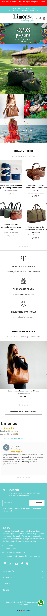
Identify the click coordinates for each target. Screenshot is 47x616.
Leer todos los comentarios (11, 438)
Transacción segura (23, 266)
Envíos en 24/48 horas (23, 312)
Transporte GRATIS (23, 289)
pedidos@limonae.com (15, 552)
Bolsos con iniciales (11, 232)
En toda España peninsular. (23, 317)
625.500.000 (30, 8)
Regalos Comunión (11, 190)
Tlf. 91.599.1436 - (19, 8)
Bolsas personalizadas (36, 193)
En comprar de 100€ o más (23, 294)
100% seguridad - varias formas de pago (23, 271)
